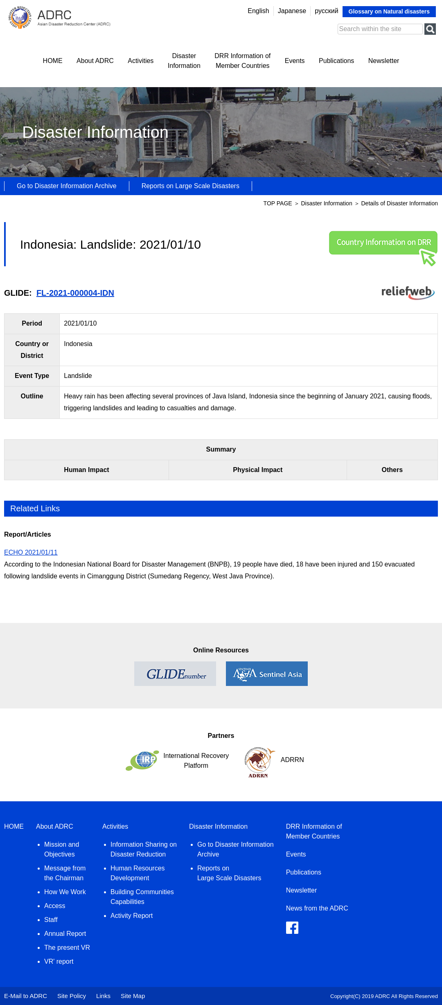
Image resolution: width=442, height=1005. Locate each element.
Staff (51, 919)
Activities (140, 60)
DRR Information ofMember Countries (242, 60)
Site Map (133, 995)
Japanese (292, 10)
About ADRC (95, 60)
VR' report (59, 961)
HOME (53, 60)
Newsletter (383, 60)
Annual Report (65, 933)
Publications (336, 60)
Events (295, 60)
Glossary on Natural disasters (389, 11)
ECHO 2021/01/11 (31, 552)
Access (54, 905)
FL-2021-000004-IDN (75, 292)
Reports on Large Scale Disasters (190, 185)
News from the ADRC (317, 908)
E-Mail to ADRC (25, 995)
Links (103, 995)
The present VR (67, 947)
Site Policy (71, 995)
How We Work (65, 891)
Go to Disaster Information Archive (67, 185)
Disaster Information (327, 203)
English (258, 10)
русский (326, 10)
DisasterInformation (184, 60)
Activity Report (131, 915)
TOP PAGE (278, 203)
